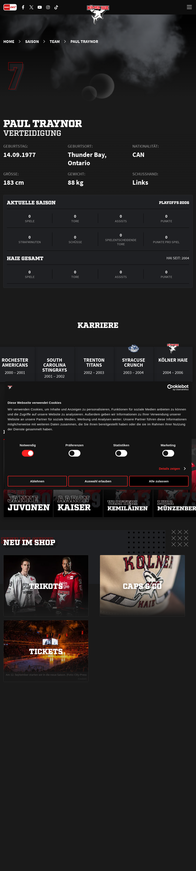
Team (55, 41)
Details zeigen (169, 468)
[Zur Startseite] (98, 14)
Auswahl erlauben (98, 481)
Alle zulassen (159, 481)
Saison (32, 41)
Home (8, 41)
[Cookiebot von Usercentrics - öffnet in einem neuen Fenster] (170, 388)
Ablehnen (37, 481)
